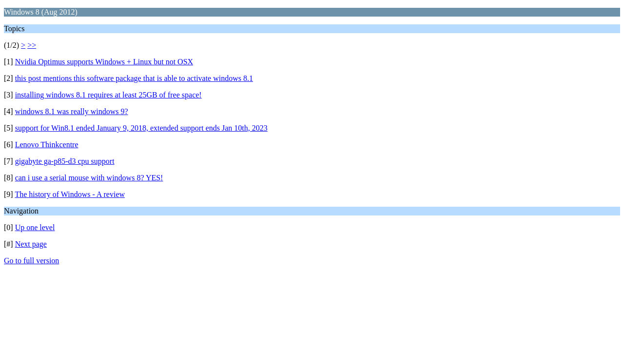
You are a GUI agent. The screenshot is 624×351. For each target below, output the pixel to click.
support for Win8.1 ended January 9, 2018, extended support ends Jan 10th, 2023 (141, 128)
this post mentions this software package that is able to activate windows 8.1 (134, 78)
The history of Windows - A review (70, 194)
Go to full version (31, 260)
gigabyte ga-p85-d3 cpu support (65, 161)
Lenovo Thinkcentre (46, 144)
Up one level (35, 227)
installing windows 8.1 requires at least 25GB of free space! (108, 95)
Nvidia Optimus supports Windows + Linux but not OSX (104, 62)
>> (31, 45)
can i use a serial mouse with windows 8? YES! (89, 178)
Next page (31, 244)
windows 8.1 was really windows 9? (71, 111)
